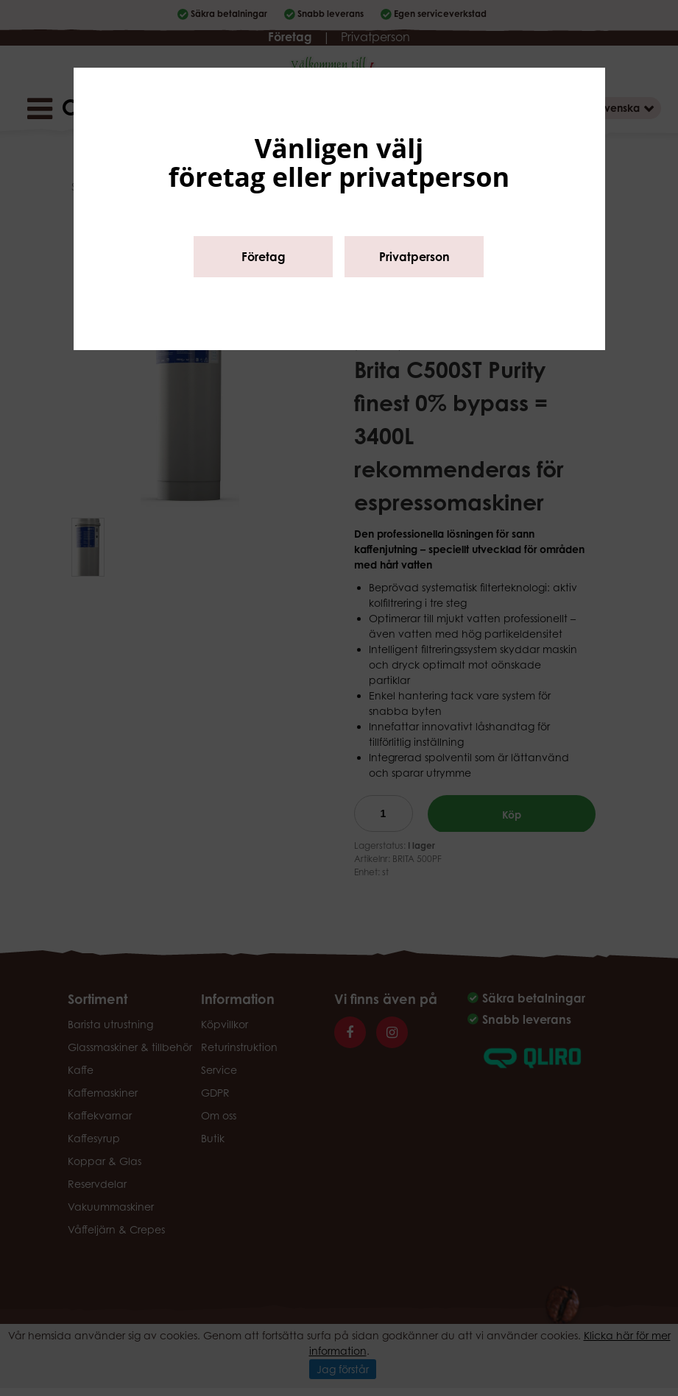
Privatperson (414, 256)
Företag (263, 256)
